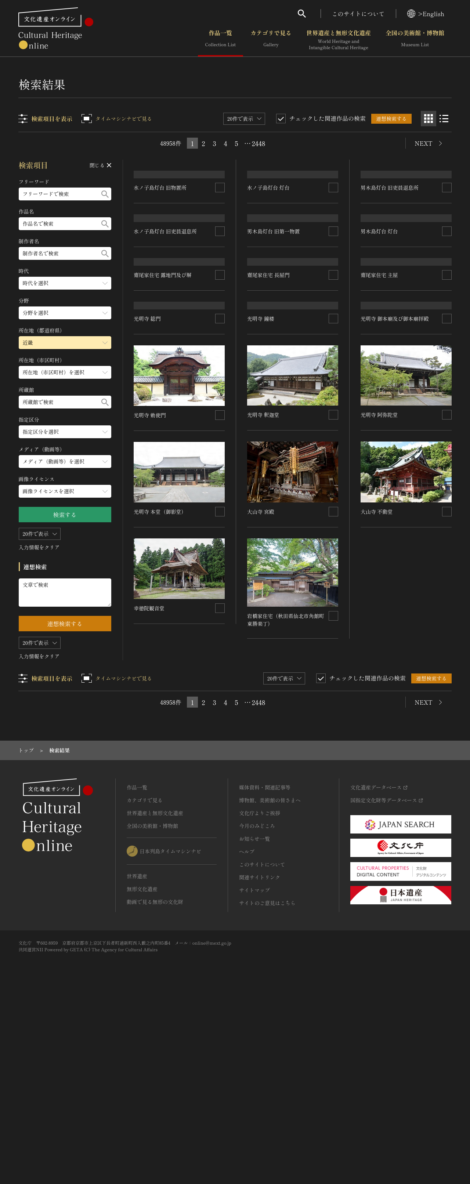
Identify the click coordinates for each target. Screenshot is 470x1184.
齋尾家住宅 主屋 (379, 431)
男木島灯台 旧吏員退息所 (390, 240)
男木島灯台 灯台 (379, 327)
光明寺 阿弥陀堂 (379, 624)
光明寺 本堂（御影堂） (160, 730)
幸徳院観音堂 (149, 826)
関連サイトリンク (259, 1064)
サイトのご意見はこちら (267, 1090)
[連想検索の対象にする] (220, 240)
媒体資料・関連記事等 (264, 974)
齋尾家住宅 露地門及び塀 (163, 441)
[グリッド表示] (428, 118)
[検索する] (105, 194)
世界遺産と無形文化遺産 (338, 40)
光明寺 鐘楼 (261, 527)
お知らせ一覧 (254, 1026)
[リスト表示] (444, 118)
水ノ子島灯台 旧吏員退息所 (165, 337)
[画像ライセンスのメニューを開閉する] (65, 491)
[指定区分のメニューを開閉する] (65, 431)
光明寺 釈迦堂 (263, 624)
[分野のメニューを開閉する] (65, 312)
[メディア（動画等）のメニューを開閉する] (65, 461)
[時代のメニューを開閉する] (65, 283)
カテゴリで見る (271, 40)
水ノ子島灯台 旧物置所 (160, 240)
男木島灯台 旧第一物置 (273, 327)
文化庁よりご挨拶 (259, 1000)
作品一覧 (220, 40)
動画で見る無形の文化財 (155, 1089)
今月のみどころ (257, 1013)
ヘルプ (246, 1039)
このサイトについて (358, 13)
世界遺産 (137, 1063)
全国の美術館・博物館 (415, 40)
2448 (258, 143)
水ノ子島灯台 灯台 (268, 231)
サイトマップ (254, 1077)
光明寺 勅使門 (150, 634)
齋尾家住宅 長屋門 (268, 431)
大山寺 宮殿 (261, 720)
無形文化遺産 (142, 1076)
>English (425, 13)
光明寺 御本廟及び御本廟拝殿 (395, 528)
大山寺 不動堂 (377, 721)
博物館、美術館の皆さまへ (270, 987)
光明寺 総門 (147, 537)
